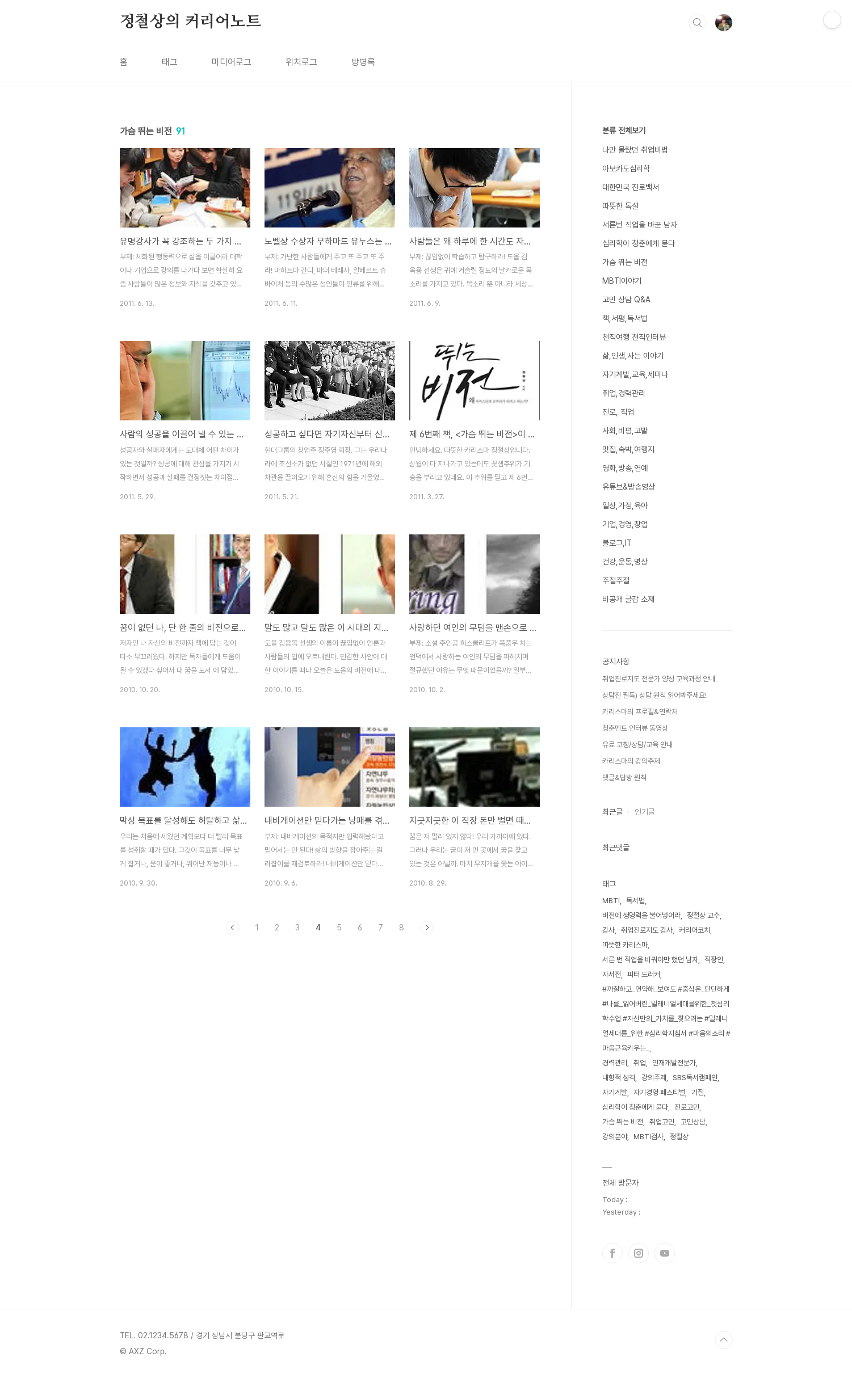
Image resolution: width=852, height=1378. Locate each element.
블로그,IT (617, 542)
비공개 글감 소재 (628, 599)
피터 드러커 (643, 974)
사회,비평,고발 (625, 430)
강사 (608, 930)
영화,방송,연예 (625, 468)
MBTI (611, 900)
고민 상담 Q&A (626, 299)
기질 (697, 1092)
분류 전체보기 (623, 130)
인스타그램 (638, 1253)
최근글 (612, 811)
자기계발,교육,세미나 (635, 374)
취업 (639, 1063)
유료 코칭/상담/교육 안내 (637, 744)
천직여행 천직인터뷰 (634, 337)
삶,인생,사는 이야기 (633, 355)
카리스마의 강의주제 (631, 761)
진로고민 (686, 1107)
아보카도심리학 (626, 168)
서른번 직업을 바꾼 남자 (639, 224)
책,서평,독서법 (625, 318)
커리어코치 (694, 930)
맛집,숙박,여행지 (628, 449)
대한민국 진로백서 (630, 187)
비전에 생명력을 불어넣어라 (641, 915)
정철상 (679, 1136)
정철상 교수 (703, 915)
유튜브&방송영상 (628, 486)
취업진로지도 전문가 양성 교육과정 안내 (658, 679)
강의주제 (653, 1077)
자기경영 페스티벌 (659, 1092)
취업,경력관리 (623, 393)
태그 (170, 62)
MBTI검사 (648, 1136)
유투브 (664, 1253)
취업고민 (661, 1122)
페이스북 (612, 1253)
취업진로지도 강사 (647, 930)
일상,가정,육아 (625, 505)
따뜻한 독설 (620, 205)
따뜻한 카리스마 (625, 945)
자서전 (611, 974)
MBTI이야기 (621, 280)
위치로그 (301, 62)
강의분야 (614, 1136)
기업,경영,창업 (625, 524)
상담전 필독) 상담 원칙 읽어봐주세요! (654, 695)
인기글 (645, 811)
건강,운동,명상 (625, 561)
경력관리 (614, 1063)
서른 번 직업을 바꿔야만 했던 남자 (650, 959)
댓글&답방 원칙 (624, 777)
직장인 (713, 959)
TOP (724, 1340)
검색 (697, 22)
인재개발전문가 (674, 1063)
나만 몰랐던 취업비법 (635, 149)
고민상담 (693, 1122)
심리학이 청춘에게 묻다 (638, 243)
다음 (427, 927)
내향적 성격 (618, 1077)
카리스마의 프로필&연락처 (640, 711)
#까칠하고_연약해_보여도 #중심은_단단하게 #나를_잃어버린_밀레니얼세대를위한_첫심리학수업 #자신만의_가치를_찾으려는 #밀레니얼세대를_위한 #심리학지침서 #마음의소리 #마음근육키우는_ (666, 1018)
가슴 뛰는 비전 (625, 262)
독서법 (635, 900)
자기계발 (614, 1092)
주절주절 (615, 580)
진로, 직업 (618, 411)
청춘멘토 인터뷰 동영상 (635, 728)
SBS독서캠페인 (695, 1077)
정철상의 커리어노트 (190, 22)
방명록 (363, 62)
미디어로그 (231, 62)
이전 (233, 927)
